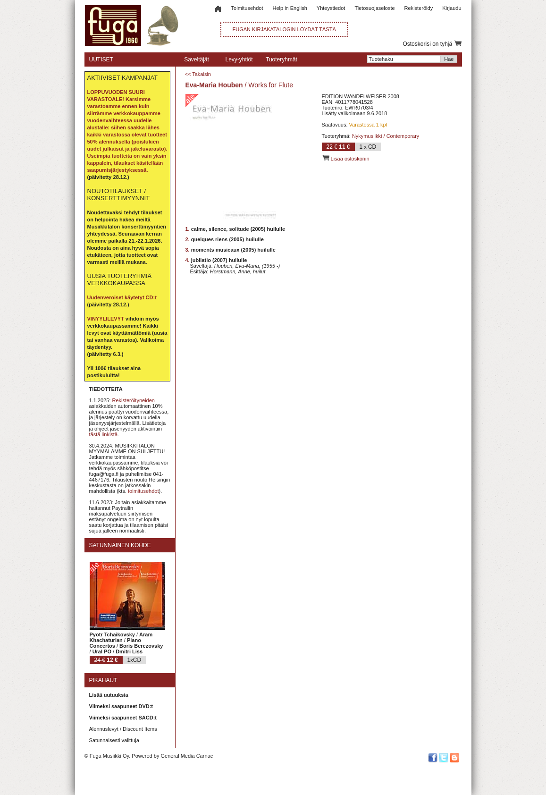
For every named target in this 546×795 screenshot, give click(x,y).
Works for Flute (270, 85)
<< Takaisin (198, 74)
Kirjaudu (451, 8)
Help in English (289, 8)
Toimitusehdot (247, 8)
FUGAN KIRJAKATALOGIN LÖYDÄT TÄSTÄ (284, 29)
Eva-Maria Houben (214, 85)
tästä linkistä (103, 434)
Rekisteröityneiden (133, 400)
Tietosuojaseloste (374, 8)
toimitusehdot (143, 491)
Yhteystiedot (331, 8)
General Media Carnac (186, 756)
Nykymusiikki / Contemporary (385, 136)
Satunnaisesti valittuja (114, 740)
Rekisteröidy (418, 8)
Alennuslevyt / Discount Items (123, 729)
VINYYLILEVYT (105, 318)
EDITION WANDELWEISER (354, 96)
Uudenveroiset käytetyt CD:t (122, 297)
